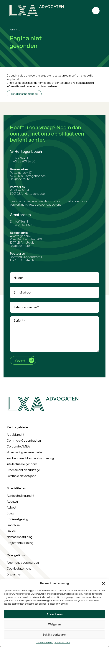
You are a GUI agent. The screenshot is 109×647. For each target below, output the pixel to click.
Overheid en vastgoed (21, 476)
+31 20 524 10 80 (25, 225)
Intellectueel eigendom (22, 464)
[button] (103, 583)
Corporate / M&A (18, 446)
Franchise (13, 525)
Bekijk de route (22, 179)
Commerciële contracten (24, 440)
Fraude (11, 531)
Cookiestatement (44, 642)
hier (21, 201)
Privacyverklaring (62, 642)
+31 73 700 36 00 (26, 161)
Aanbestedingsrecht (20, 495)
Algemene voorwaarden (23, 562)
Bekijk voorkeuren (55, 634)
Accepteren (55, 614)
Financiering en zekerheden (25, 452)
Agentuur (13, 501)
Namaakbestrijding (19, 537)
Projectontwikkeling (20, 543)
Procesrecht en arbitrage (23, 470)
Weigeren (54, 624)
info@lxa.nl (22, 158)
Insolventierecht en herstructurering (30, 458)
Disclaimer (14, 574)
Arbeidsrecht (15, 434)
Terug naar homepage (24, 93)
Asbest (11, 507)
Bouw (10, 513)
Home (12, 29)
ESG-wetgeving (17, 519)
